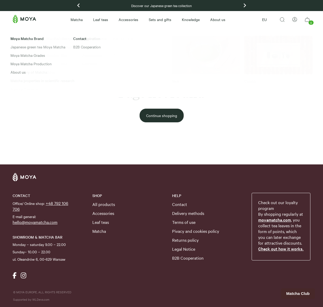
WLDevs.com (40, 299)
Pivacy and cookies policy (195, 231)
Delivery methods (188, 213)
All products (103, 204)
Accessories (128, 19)
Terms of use (183, 222)
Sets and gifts (160, 19)
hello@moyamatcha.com (35, 222)
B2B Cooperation (188, 258)
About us (217, 19)
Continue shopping (161, 115)
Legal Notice (183, 249)
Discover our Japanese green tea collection (161, 5)
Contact (179, 204)
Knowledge (191, 19)
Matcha (77, 19)
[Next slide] (244, 5)
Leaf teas (100, 19)
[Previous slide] (79, 5)
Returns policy (185, 240)
